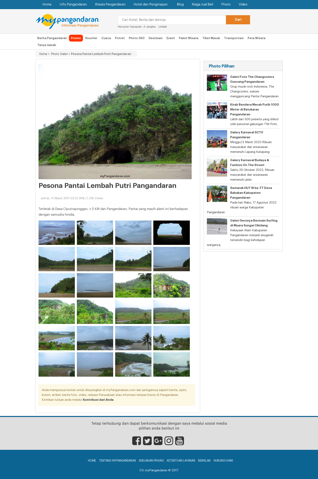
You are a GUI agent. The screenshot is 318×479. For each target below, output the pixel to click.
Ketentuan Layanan (181, 460)
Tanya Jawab (46, 45)
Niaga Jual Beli (202, 4)
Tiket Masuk (211, 38)
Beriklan (204, 460)
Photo (226, 4)
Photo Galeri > (59, 54)
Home (47, 4)
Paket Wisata (188, 38)
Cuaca (106, 38)
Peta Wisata (256, 38)
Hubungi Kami (223, 460)
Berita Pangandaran (52, 38)
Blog (180, 4)
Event (171, 38)
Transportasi (234, 38)
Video (243, 4)
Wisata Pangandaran (110, 4)
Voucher (91, 38)
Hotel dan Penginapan (151, 4)
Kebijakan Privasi (151, 460)
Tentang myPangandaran (117, 460)
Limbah (163, 27)
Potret (120, 38)
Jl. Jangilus (149, 27)
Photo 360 (137, 38)
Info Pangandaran (73, 4)
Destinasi (155, 38)
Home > (44, 54)
